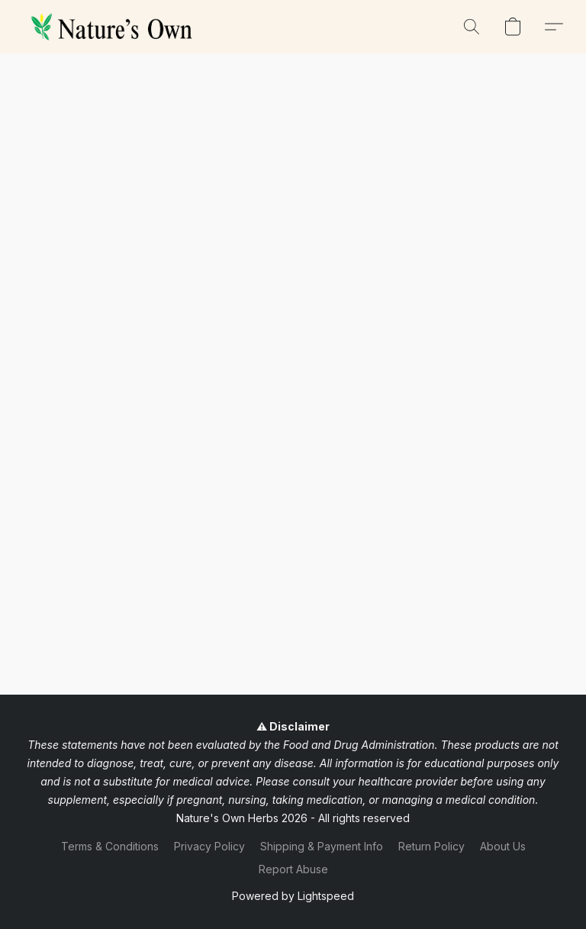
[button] (114, 26)
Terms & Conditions (110, 846)
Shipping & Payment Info (321, 846)
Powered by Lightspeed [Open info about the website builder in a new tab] (293, 895)
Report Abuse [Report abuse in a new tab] (293, 869)
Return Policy (431, 846)
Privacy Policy (209, 846)
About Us (503, 846)
